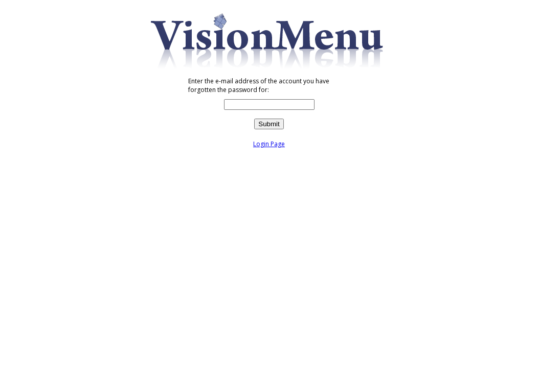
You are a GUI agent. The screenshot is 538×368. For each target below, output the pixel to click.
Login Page (269, 144)
